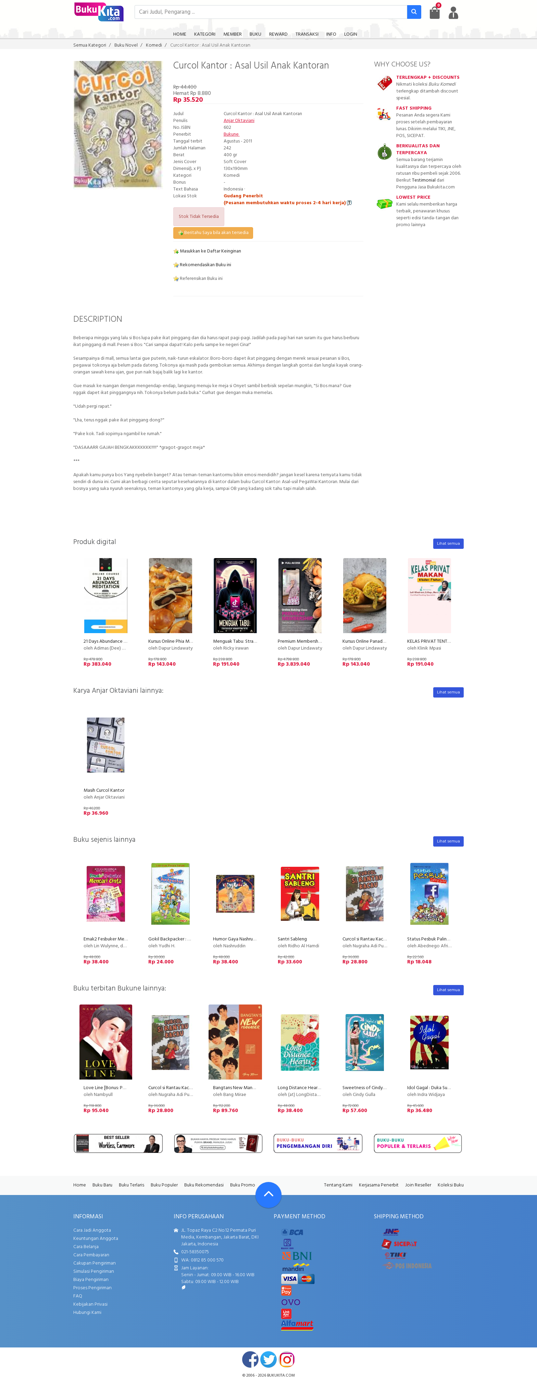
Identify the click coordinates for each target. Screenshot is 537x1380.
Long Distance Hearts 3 (301, 1088)
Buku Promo (242, 1185)
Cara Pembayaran (91, 1255)
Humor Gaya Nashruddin (237, 939)
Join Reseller (418, 1185)
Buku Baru (102, 1185)
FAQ (77, 1296)
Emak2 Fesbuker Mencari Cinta (115, 939)
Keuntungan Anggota (95, 1239)
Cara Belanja (86, 1247)
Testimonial (424, 180)
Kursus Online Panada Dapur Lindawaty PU (384, 641)
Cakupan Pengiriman (94, 1263)
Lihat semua (448, 543)
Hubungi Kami (87, 1313)
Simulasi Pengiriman (93, 1272)
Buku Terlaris (131, 1185)
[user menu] (453, 12)
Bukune (232, 134)
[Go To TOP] (268, 1195)
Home (79, 1185)
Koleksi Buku (451, 1185)
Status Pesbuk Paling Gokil (434, 939)
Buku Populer (164, 1185)
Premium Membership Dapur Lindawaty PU (321, 641)
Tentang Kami (338, 1185)
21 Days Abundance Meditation (115, 641)
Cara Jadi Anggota (92, 1230)
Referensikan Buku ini (198, 279)
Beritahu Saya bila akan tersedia (213, 233)
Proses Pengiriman (92, 1288)
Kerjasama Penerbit (379, 1185)
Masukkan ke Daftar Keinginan (207, 251)
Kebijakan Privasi (90, 1304)
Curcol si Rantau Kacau (365, 939)
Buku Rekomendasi (204, 1185)
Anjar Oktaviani (239, 121)
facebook (250, 1359)
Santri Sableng (292, 939)
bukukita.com (281, 1375)
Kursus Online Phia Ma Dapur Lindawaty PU (191, 641)
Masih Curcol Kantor (104, 790)
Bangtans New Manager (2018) (244, 1088)
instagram (286, 1359)
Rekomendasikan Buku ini (202, 265)
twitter (268, 1359)
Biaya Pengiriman (91, 1280)
